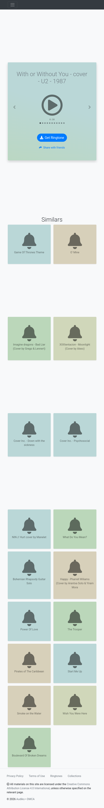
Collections (74, 776)
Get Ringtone (52, 138)
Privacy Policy (15, 776)
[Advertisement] (52, 36)
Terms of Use (37, 776)
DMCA (30, 799)
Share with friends (52, 147)
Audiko (20, 799)
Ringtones (56, 776)
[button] (14, 107)
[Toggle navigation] (12, 4)
